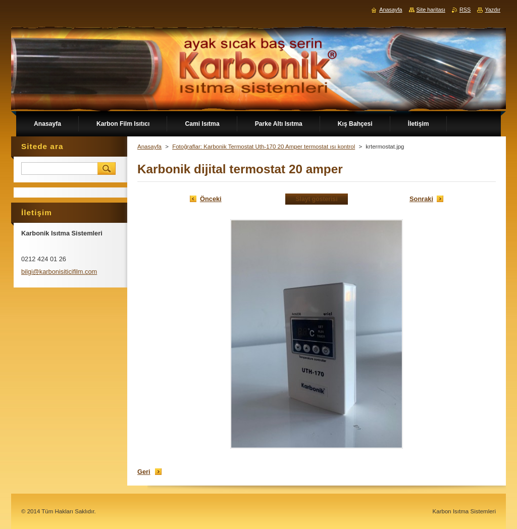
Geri (143, 471)
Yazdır (492, 10)
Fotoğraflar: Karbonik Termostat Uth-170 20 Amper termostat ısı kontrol (263, 146)
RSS (465, 10)
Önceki (211, 199)
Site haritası (431, 10)
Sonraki (421, 199)
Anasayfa (149, 146)
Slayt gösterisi (316, 199)
